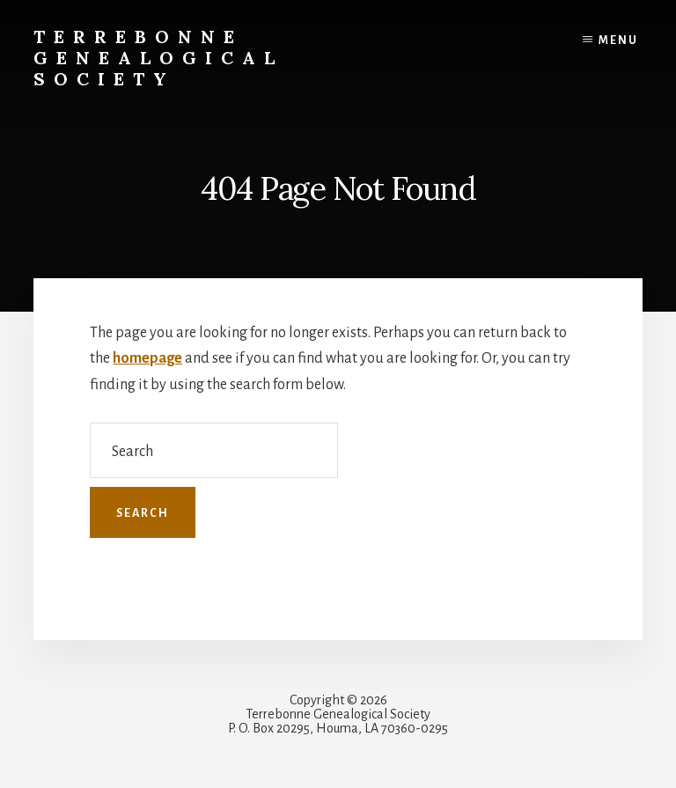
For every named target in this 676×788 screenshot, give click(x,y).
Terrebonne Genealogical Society (158, 58)
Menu (618, 40)
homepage (147, 358)
